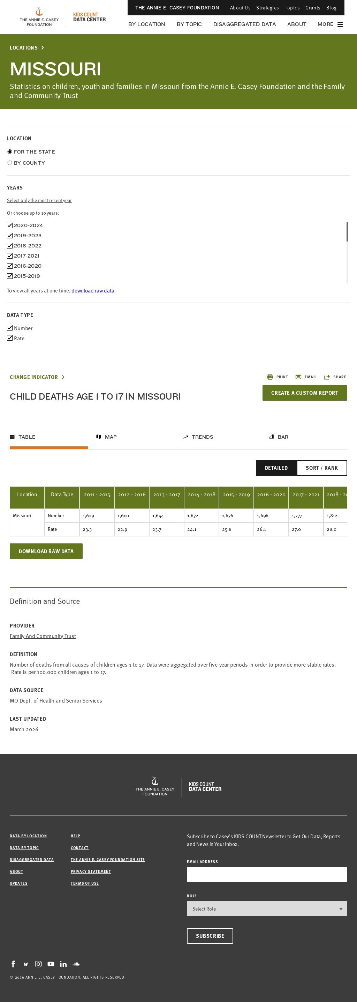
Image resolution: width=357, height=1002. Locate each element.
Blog (331, 7)
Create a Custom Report (304, 392)
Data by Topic (24, 847)
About (296, 24)
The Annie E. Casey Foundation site (108, 859)
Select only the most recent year (39, 200)
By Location (147, 24)
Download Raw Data (46, 551)
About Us (240, 7)
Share (335, 376)
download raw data (92, 290)
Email (306, 376)
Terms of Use (85, 883)
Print (277, 376)
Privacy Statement (91, 871)
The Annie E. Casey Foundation (177, 7)
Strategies (267, 7)
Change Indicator (34, 377)
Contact (80, 847)
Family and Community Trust (43, 635)
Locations (24, 47)
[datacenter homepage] (89, 17)
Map (111, 437)
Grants (312, 7)
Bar (283, 437)
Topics (292, 7)
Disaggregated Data (244, 24)
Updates (19, 883)
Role (192, 895)
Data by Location (28, 835)
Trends (202, 437)
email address (202, 861)
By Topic (189, 24)
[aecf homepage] (39, 17)
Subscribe (210, 936)
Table (26, 437)
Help (75, 835)
